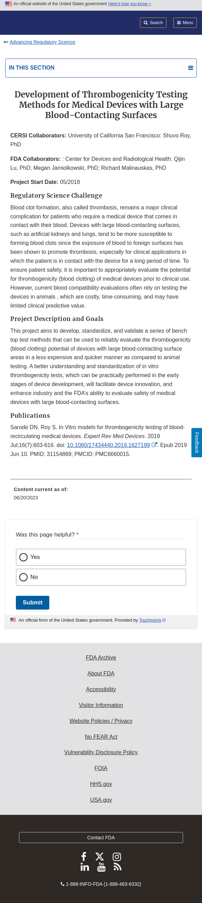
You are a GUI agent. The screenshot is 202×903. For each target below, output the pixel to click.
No (34, 577)
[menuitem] (101, 496)
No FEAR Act (101, 737)
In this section (31, 68)
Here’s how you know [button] (129, 3)
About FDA (101, 673)
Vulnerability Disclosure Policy (101, 752)
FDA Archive (101, 658)
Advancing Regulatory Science (42, 42)
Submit (32, 602)
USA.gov (101, 800)
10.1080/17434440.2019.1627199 (108, 445)
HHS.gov (101, 784)
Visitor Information (101, 705)
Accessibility (101, 689)
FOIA (100, 768)
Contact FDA (101, 837)
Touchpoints (150, 620)
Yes (35, 557)
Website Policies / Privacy (101, 721)
